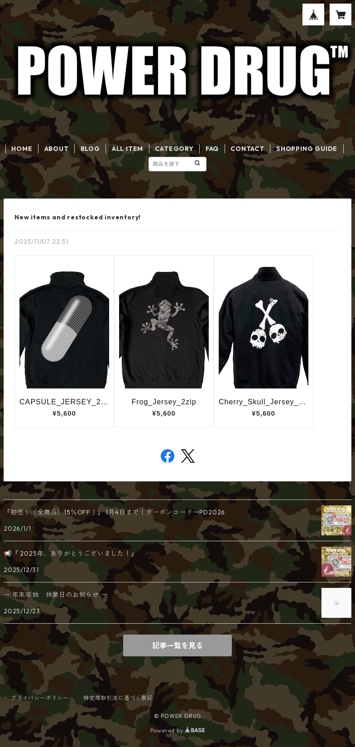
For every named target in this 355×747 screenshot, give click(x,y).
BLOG (90, 149)
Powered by (177, 730)
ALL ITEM (127, 149)
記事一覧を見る (177, 645)
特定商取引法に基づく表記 (118, 697)
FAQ (212, 149)
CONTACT (247, 149)
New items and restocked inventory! (77, 217)
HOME (21, 149)
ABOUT (56, 149)
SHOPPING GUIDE (306, 149)
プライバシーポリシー (40, 697)
